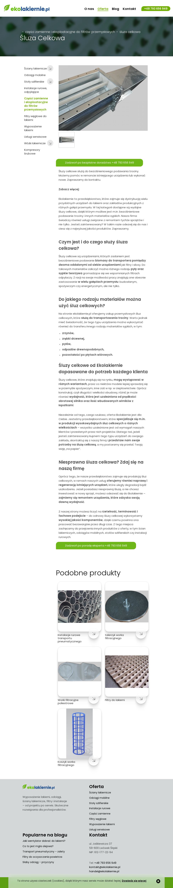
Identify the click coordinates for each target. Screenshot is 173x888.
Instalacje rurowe (99, 808)
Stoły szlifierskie (98, 803)
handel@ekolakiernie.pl (104, 871)
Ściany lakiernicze (100, 792)
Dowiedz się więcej (134, 881)
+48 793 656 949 (155, 8)
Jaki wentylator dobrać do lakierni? (44, 840)
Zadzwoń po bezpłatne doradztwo (99, 162)
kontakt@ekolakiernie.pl (104, 867)
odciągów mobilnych (90, 532)
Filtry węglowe (97, 818)
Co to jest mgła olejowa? (38, 846)
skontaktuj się (79, 440)
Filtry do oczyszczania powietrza (42, 856)
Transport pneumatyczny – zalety (44, 851)
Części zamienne (99, 813)
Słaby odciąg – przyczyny (38, 862)
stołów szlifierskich (117, 532)
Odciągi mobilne (99, 797)
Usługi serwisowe (99, 829)
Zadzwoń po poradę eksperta (96, 545)
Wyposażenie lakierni (102, 824)
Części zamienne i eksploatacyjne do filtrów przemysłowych (70, 31)
